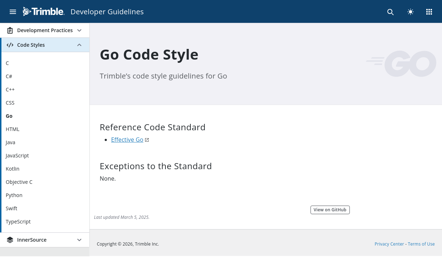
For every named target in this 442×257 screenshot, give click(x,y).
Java (10, 142)
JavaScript (17, 155)
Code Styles (25, 45)
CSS (10, 102)
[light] (410, 11)
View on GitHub (330, 210)
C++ (10, 89)
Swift (12, 208)
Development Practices (39, 30)
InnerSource (26, 240)
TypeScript (18, 221)
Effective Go (127, 139)
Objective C (19, 181)
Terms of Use (421, 244)
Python (14, 195)
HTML (13, 129)
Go (9, 115)
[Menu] (12, 11)
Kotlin (13, 168)
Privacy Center (389, 244)
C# (9, 76)
